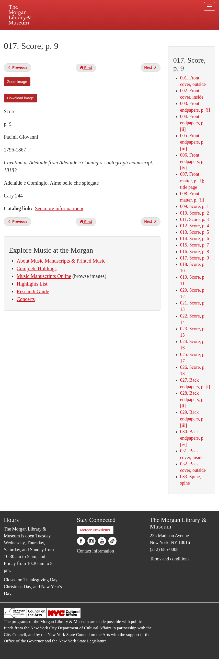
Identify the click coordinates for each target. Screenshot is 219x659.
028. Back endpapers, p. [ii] (192, 399)
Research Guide (33, 291)
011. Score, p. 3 (194, 219)
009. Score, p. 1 (194, 206)
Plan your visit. (48, 34)
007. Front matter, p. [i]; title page (192, 181)
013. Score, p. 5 (194, 232)
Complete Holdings (36, 268)
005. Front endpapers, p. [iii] (192, 142)
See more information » (59, 208)
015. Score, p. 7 (194, 245)
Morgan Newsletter (95, 530)
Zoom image (17, 82)
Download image (20, 98)
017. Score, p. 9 (194, 258)
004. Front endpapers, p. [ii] (192, 123)
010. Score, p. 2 (194, 213)
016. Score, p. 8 (194, 251)
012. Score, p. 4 (194, 225)
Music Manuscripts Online (44, 276)
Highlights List (32, 284)
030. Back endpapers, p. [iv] (192, 438)
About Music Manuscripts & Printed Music (61, 261)
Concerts (26, 299)
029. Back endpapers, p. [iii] (192, 419)
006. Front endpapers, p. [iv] (192, 161)
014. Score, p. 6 (194, 238)
